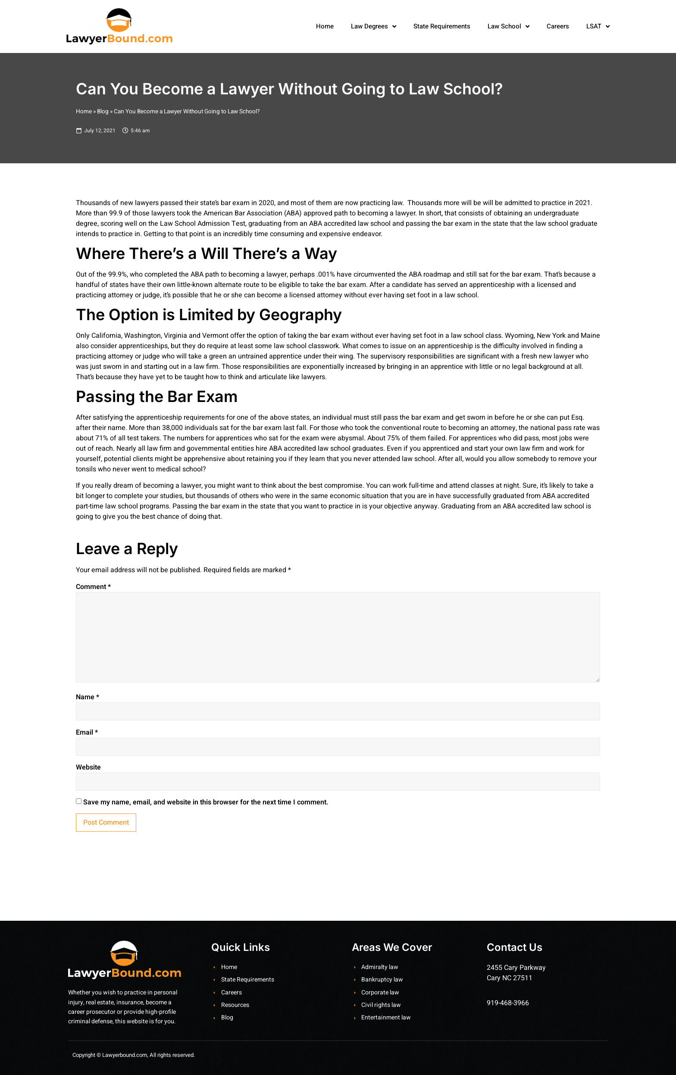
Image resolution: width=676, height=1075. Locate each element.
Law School (508, 26)
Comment (93, 587)
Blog (103, 111)
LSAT (598, 26)
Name (87, 697)
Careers (558, 26)
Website (88, 767)
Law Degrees (373, 26)
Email (87, 732)
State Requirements (441, 26)
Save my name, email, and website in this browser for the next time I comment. (206, 802)
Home (325, 26)
